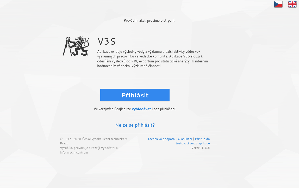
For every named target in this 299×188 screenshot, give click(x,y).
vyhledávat (141, 109)
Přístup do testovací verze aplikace (193, 141)
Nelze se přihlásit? (135, 124)
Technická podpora (161, 139)
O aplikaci (185, 139)
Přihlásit (135, 95)
